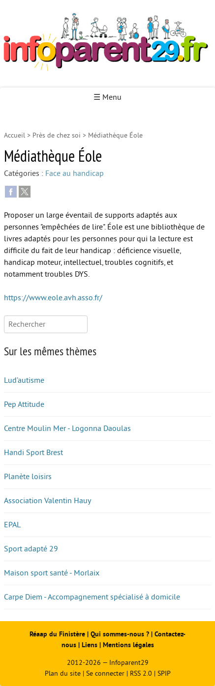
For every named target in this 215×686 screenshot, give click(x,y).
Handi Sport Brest (33, 452)
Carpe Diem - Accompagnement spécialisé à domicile (92, 597)
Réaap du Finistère (57, 634)
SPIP (164, 673)
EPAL (12, 524)
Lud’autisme (24, 380)
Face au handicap (74, 173)
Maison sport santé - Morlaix (51, 573)
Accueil (14, 135)
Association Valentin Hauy (47, 500)
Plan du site (63, 673)
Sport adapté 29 (31, 548)
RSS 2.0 (141, 673)
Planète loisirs (28, 476)
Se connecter (105, 673)
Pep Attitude (24, 404)
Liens (89, 645)
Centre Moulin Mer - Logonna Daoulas (67, 428)
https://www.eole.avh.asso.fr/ (53, 297)
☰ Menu (107, 97)
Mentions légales (128, 645)
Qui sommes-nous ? (121, 634)
